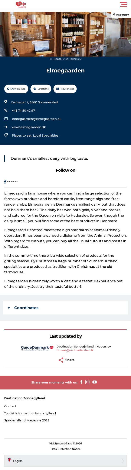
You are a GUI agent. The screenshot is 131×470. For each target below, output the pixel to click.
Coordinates (23, 308)
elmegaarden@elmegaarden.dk (37, 119)
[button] (85, 4)
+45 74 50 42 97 (23, 110)
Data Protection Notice (66, 449)
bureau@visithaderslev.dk (75, 350)
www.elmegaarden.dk (29, 127)
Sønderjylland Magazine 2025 (26, 420)
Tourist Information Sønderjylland (30, 413)
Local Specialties (45, 135)
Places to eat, (22, 135)
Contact (10, 406)
